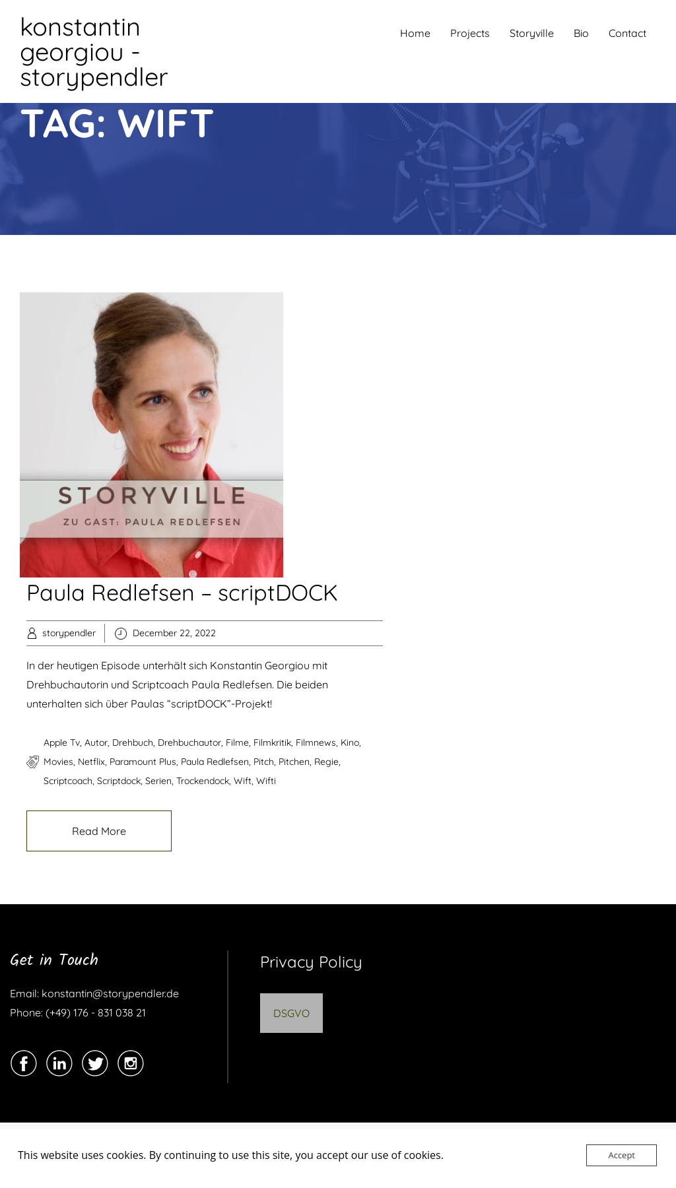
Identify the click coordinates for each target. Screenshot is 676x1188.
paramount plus (143, 762)
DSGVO (291, 1013)
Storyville (532, 33)
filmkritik (272, 742)
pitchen (294, 762)
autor (96, 742)
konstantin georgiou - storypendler (94, 51)
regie (326, 762)
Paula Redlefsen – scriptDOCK (182, 592)
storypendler (69, 633)
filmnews (316, 742)
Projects (470, 33)
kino (350, 742)
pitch (264, 762)
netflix (91, 762)
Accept (621, 1155)
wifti (266, 781)
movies (58, 762)
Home (415, 33)
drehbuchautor (189, 742)
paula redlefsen (215, 762)
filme (237, 742)
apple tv (62, 742)
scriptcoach (68, 781)
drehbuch (132, 742)
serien (158, 781)
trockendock (202, 781)
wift (243, 781)
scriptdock (119, 781)
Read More (99, 831)
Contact (627, 33)
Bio (581, 33)
